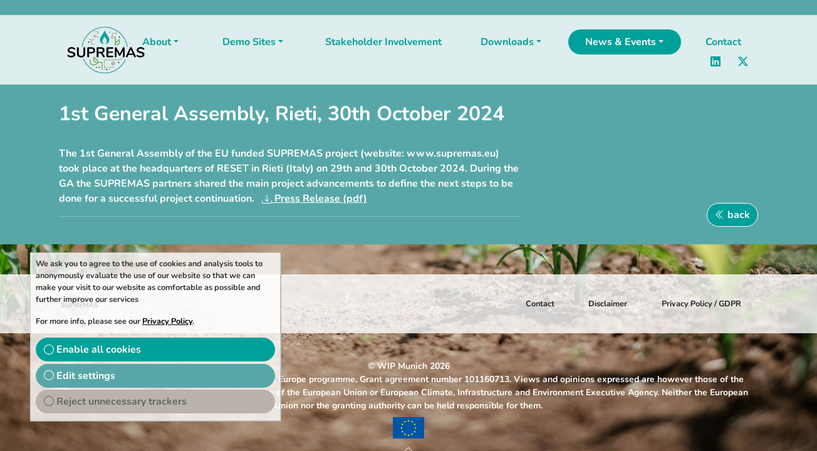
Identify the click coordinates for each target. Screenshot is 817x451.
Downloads (507, 42)
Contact (723, 42)
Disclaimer (607, 303)
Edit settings (79, 376)
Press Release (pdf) (319, 198)
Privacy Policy (167, 321)
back (732, 215)
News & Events (620, 42)
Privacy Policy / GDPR (701, 303)
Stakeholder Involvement (383, 42)
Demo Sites (249, 42)
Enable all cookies (92, 349)
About (156, 42)
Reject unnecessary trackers (115, 401)
